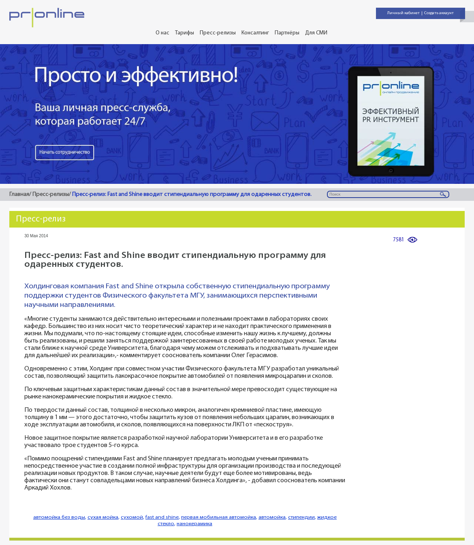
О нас (162, 33)
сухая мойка (103, 517)
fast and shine (162, 517)
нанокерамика (194, 523)
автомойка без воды (59, 517)
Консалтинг (255, 33)
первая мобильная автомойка (218, 517)
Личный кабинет (403, 13)
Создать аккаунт (439, 13)
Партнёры (287, 33)
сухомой (132, 517)
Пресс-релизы (218, 33)
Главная (19, 194)
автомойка (272, 517)
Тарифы (184, 33)
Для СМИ (316, 33)
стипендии (301, 517)
